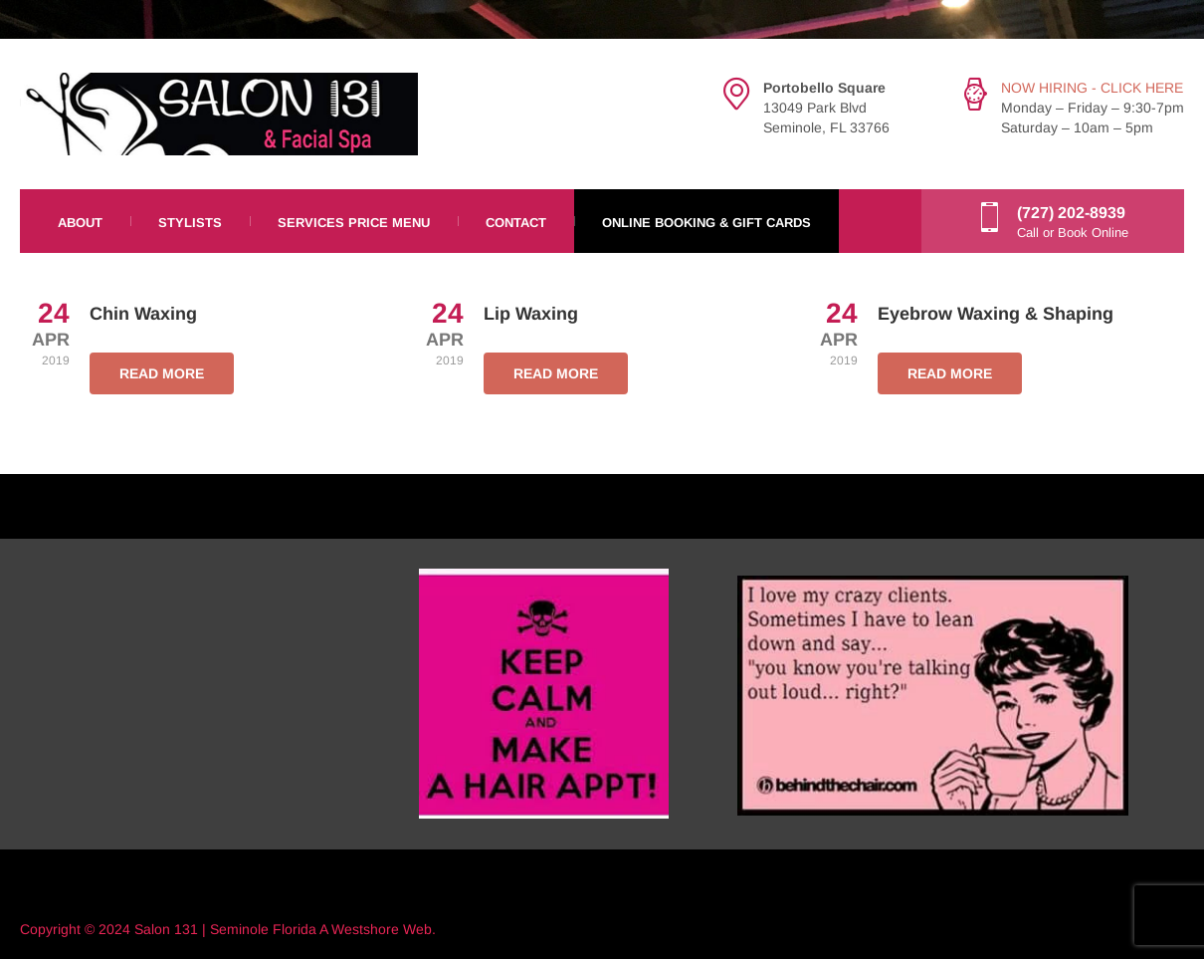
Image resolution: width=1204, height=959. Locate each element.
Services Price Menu (354, 222)
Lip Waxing (531, 314)
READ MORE (161, 373)
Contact (516, 222)
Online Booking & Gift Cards (706, 222)
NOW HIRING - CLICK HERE (1092, 88)
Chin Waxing (143, 314)
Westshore (365, 929)
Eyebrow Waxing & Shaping (995, 314)
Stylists (190, 222)
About (80, 222)
